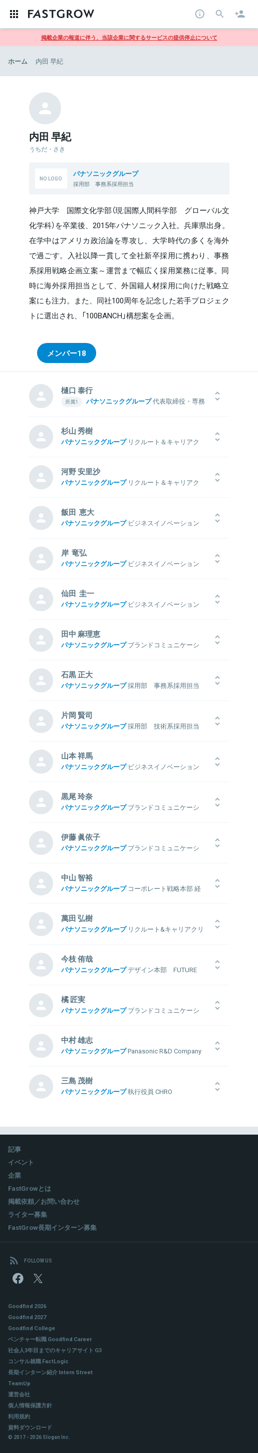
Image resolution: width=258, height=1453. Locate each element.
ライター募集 (27, 1214)
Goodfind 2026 (27, 1306)
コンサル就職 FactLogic (38, 1361)
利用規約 (19, 1416)
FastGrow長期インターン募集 (52, 1227)
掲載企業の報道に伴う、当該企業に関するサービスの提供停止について (129, 37)
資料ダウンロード (30, 1427)
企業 (14, 1175)
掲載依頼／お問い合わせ (44, 1201)
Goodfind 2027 (27, 1317)
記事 (14, 1149)
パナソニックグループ (105, 173)
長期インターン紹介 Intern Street (50, 1372)
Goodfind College (31, 1328)
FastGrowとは (29, 1188)
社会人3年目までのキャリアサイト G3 (55, 1350)
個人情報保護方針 (30, 1405)
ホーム (18, 61)
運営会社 (19, 1394)
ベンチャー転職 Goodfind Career (50, 1339)
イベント (21, 1162)
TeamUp (19, 1383)
